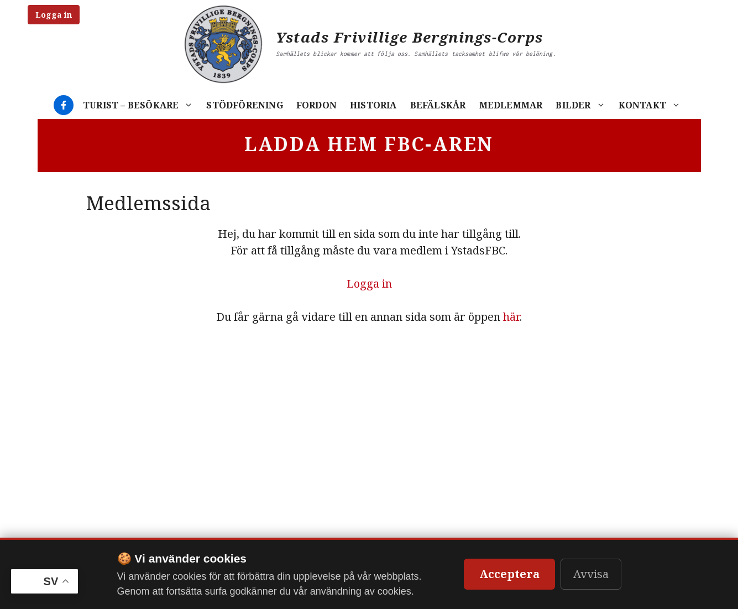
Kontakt (653, 105)
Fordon (316, 105)
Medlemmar (511, 105)
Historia (373, 105)
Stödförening (244, 105)
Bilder (583, 105)
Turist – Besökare (141, 105)
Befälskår (438, 105)
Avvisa (591, 573)
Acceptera (509, 573)
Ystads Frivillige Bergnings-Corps (409, 37)
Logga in (53, 14)
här (511, 316)
